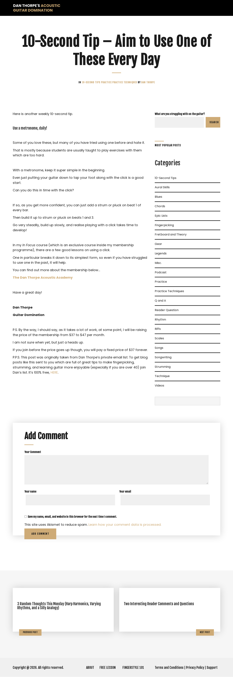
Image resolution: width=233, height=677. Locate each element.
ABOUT (90, 668)
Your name (30, 491)
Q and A (160, 300)
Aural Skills (162, 187)
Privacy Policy (195, 668)
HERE (54, 374)
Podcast (161, 272)
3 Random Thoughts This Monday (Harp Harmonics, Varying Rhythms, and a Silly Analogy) (59, 606)
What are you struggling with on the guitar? (180, 114)
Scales (159, 338)
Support (212, 668)
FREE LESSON (108, 668)
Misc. (158, 263)
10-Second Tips (91, 82)
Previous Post (30, 632)
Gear (158, 244)
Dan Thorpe (148, 82)
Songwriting (163, 357)
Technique (162, 376)
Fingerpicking (164, 225)
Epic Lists (161, 216)
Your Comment (32, 452)
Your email (125, 491)
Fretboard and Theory (171, 234)
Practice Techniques (125, 82)
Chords (160, 206)
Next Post (205, 632)
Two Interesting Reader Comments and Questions (159, 604)
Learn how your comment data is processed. (125, 524)
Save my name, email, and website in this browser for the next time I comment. (72, 516)
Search (214, 122)
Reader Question (167, 310)
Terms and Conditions (169, 668)
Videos (159, 385)
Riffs (158, 329)
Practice (106, 82)
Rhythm (160, 319)
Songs (159, 348)
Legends (161, 253)
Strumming (163, 367)
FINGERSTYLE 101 (133, 668)
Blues (158, 197)
